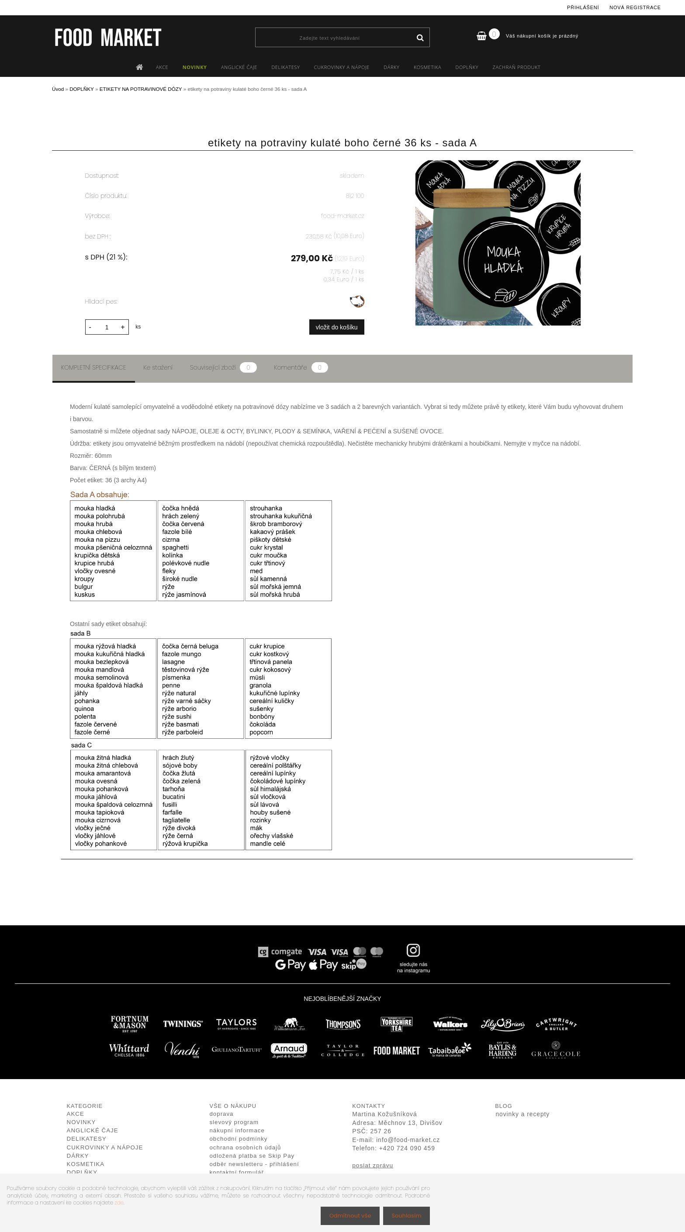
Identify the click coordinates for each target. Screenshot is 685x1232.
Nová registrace (635, 7)
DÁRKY (391, 67)
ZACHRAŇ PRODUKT (517, 67)
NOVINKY (195, 67)
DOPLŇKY (467, 67)
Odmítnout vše (345, 1215)
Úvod (58, 89)
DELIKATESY (285, 67)
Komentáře (301, 366)
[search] (420, 38)
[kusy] (107, 325)
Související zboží (223, 366)
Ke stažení (158, 366)
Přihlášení (583, 7)
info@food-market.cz (408, 1138)
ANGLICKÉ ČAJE (239, 67)
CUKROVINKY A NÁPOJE (342, 67)
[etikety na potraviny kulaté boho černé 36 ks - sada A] (498, 164)
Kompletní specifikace (93, 366)
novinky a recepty (522, 1113)
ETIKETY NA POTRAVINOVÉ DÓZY (141, 89)
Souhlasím (405, 1215)
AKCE (162, 67)
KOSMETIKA (427, 67)
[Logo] (108, 37)
